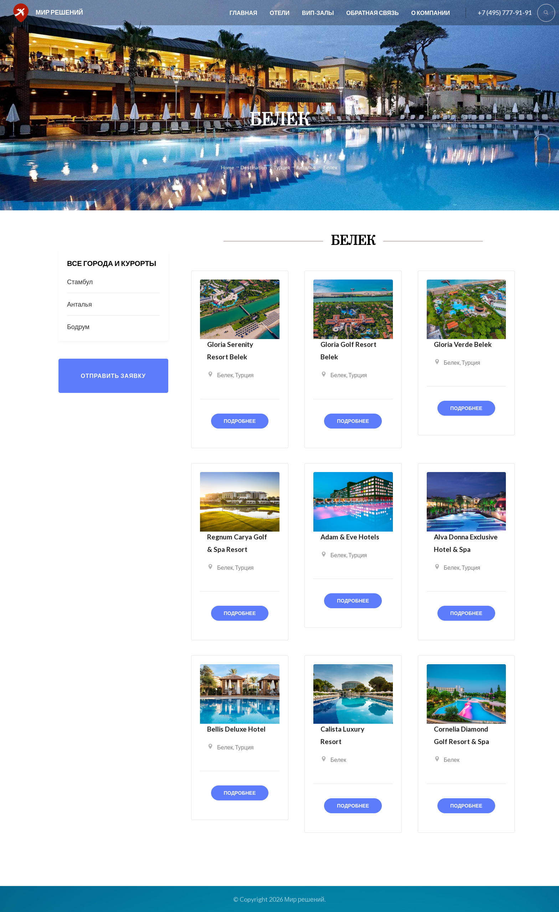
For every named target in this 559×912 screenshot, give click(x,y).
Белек (225, 375)
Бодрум (78, 327)
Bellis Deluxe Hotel (236, 729)
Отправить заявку (113, 375)
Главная (243, 12)
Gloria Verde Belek (463, 344)
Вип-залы (318, 12)
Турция (244, 375)
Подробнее (240, 421)
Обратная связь (372, 12)
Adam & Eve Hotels (349, 537)
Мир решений (59, 12)
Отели (279, 12)
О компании (430, 12)
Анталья (79, 304)
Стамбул (80, 282)
